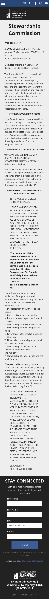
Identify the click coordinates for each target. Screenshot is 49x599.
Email (24, 3)
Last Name (13, 509)
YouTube (46, 3)
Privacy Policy (37, 552)
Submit (24, 544)
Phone (30, 3)
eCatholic (33, 595)
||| (3, 3)
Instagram (40, 3)
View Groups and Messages (32, 561)
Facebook (35, 3)
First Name (13, 498)
